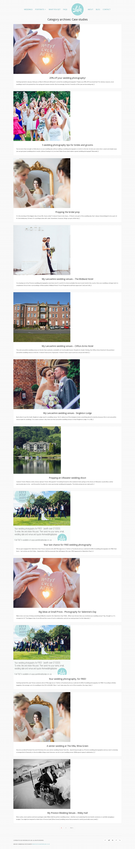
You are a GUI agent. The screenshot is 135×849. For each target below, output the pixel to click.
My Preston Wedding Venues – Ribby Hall (67, 813)
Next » (71, 828)
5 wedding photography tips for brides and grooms (67, 145)
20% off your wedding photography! (67, 78)
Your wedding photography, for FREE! (67, 679)
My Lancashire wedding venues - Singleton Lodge (67, 413)
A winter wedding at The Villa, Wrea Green (67, 746)
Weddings (28, 9)
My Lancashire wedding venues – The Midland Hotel (67, 279)
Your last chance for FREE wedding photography (67, 544)
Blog (98, 9)
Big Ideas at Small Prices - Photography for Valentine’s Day (67, 612)
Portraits (40, 9)
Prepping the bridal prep (67, 212)
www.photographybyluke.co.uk (41, 844)
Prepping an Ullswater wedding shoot (67, 478)
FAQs (65, 9)
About (90, 9)
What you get (54, 9)
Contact (107, 9)
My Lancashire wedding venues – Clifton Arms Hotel (67, 346)
